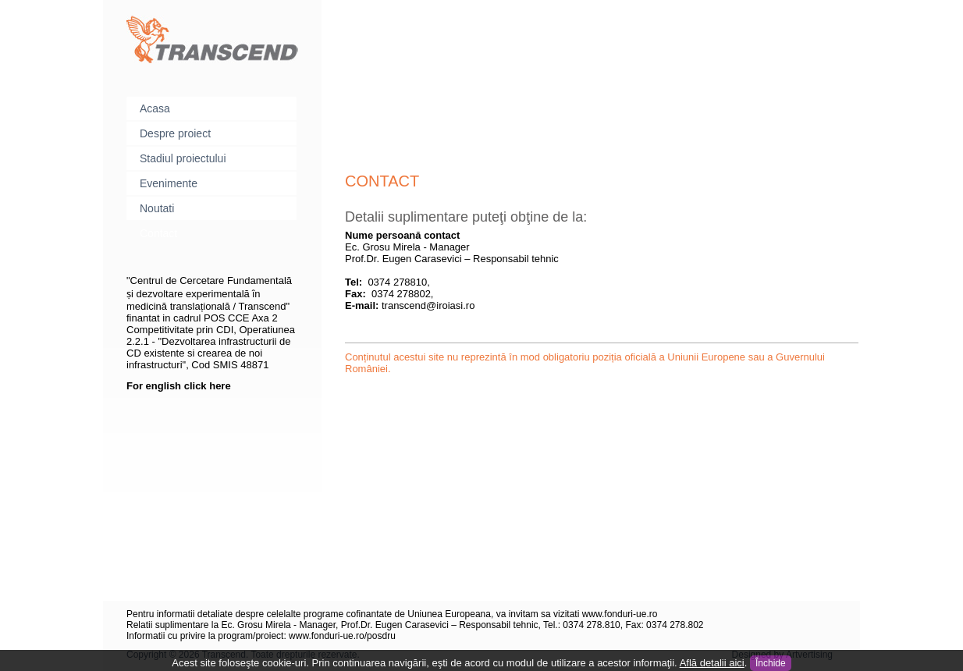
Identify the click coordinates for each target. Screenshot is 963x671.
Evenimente (168, 183)
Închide (770, 663)
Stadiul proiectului (183, 158)
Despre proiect (175, 133)
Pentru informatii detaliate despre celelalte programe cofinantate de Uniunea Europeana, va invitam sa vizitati (354, 614)
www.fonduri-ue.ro (620, 614)
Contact (158, 233)
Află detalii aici (712, 663)
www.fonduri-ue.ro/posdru (342, 635)
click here (207, 386)
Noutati (157, 208)
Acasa (155, 108)
